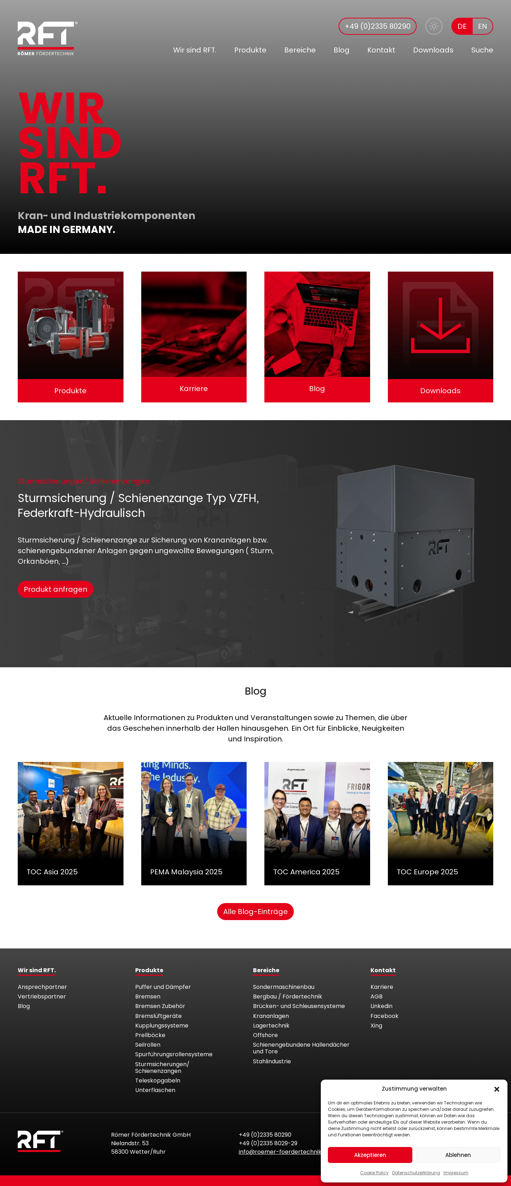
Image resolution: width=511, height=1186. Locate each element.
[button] (496, 1088)
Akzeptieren (370, 1155)
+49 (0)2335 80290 (378, 26)
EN (482, 26)
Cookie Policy (374, 1173)
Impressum (456, 1173)
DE (462, 26)
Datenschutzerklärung (416, 1173)
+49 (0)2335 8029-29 (268, 1143)
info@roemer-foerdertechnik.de (284, 1152)
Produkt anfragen (55, 589)
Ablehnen (458, 1155)
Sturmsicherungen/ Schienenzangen (83, 481)
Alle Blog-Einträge (255, 912)
